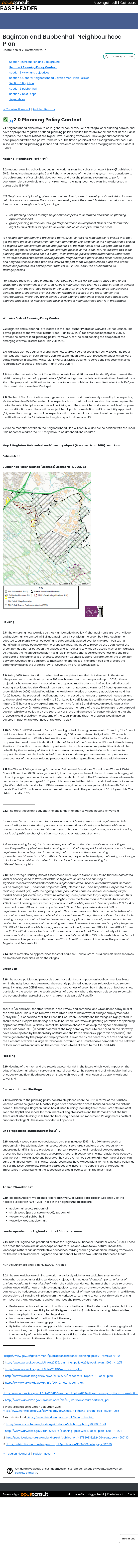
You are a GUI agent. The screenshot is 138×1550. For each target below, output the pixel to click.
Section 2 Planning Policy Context (33, 67)
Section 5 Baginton (21, 83)
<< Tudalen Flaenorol (16, 109)
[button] (119, 56)
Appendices (17, 99)
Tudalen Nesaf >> (44, 109)
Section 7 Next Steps (22, 94)
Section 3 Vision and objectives (29, 73)
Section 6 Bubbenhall (23, 89)
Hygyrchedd (96, 1494)
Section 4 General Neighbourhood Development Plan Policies (49, 78)
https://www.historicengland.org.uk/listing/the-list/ (60, 1417)
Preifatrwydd (115, 1494)
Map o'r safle (75, 1494)
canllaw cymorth (26, 1473)
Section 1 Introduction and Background (34, 62)
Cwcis (131, 1494)
